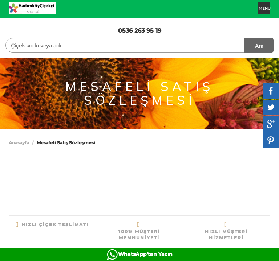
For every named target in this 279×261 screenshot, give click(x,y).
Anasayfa (19, 142)
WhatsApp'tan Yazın (145, 254)
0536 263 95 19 (139, 30)
